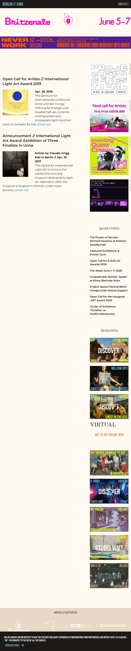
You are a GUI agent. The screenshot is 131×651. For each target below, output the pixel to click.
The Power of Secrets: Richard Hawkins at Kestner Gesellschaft (108, 241)
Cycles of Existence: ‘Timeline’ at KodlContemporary (103, 310)
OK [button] (23, 645)
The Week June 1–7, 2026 (106, 270)
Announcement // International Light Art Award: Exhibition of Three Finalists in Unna (37, 140)
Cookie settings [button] (12, 645)
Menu (123, 4)
